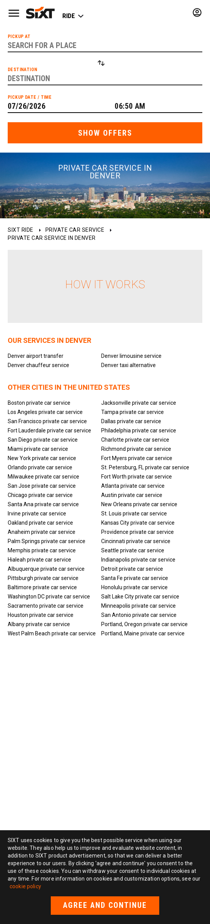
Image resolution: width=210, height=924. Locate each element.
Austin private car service (131, 495)
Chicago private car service (40, 495)
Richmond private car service (136, 449)
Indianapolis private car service (138, 560)
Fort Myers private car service (136, 458)
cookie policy (25, 886)
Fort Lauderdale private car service (49, 430)
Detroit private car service (132, 569)
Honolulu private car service (134, 587)
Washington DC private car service (49, 596)
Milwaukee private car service (43, 477)
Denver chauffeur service (38, 365)
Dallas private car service (131, 421)
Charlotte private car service (135, 440)
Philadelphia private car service (138, 430)
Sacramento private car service (45, 606)
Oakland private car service (40, 523)
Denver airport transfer (35, 356)
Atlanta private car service (133, 486)
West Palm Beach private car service (52, 633)
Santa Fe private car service (134, 578)
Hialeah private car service (39, 560)
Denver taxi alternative (128, 365)
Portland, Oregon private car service (144, 624)
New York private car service (42, 458)
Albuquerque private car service (46, 569)
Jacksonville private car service (138, 403)
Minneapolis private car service (138, 606)
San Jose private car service (42, 486)
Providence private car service (137, 532)
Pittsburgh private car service (43, 578)
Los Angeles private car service (45, 412)
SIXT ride (20, 230)
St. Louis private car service (134, 513)
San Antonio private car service (139, 615)
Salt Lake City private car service (140, 596)
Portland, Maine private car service (143, 633)
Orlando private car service (40, 467)
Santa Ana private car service (43, 504)
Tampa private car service (132, 412)
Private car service (75, 230)
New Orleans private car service (139, 504)
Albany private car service (39, 624)
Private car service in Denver (52, 238)
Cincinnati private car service (135, 541)
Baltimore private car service (42, 587)
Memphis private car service (42, 550)
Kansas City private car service (138, 523)
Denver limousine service (131, 356)
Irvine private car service (37, 513)
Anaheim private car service (41, 532)
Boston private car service (39, 403)
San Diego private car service (43, 440)
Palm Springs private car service (46, 541)
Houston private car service (40, 615)
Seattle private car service (132, 550)
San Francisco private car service (47, 421)
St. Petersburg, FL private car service (145, 467)
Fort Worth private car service (136, 477)
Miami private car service (38, 449)
